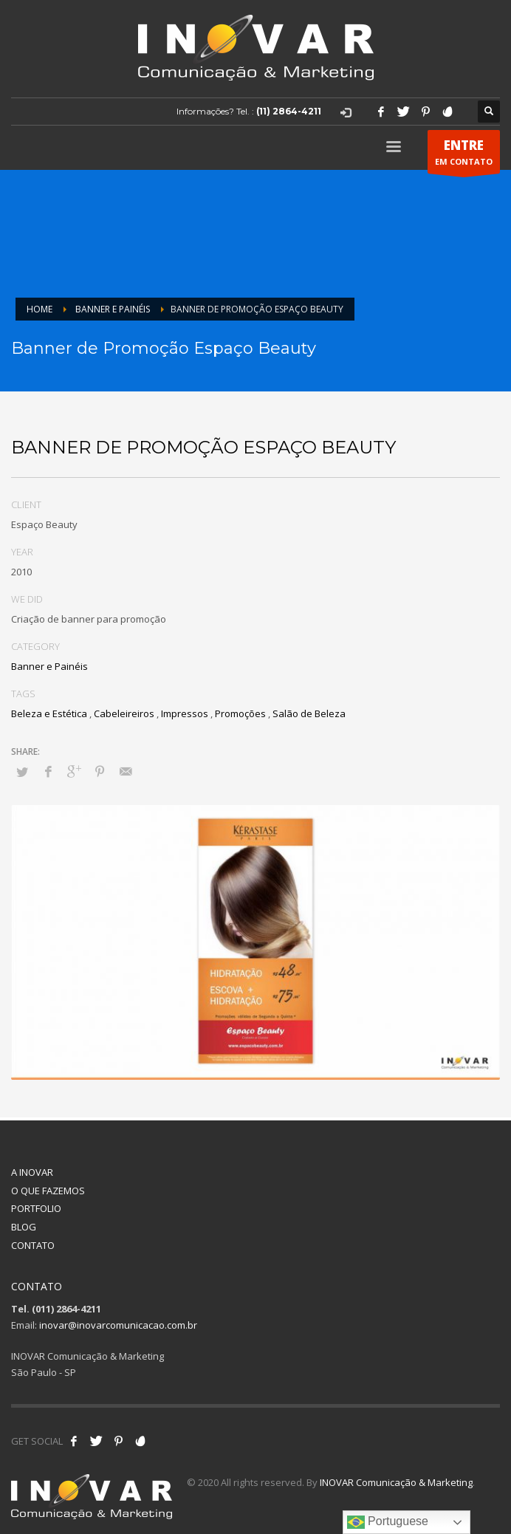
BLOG (23, 1226)
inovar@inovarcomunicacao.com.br (118, 1325)
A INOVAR (32, 1172)
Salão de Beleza (309, 713)
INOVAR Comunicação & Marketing (396, 1482)
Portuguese (387, 1522)
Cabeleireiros (124, 713)
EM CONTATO (464, 155)
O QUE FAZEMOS (48, 1190)
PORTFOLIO (36, 1208)
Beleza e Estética (49, 713)
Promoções (240, 713)
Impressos (184, 713)
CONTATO (33, 1245)
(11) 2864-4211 (288, 111)
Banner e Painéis (49, 666)
